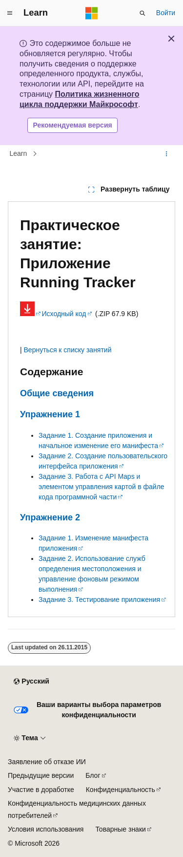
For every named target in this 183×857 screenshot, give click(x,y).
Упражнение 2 (50, 517)
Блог (92, 775)
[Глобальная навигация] (10, 13)
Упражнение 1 (50, 414)
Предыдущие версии (41, 775)
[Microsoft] (91, 13)
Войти (165, 13)
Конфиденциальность (120, 789)
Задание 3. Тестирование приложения (99, 599)
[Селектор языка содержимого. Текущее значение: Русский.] (31, 681)
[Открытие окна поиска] (142, 13)
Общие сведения (57, 393)
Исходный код (64, 314)
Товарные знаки (120, 829)
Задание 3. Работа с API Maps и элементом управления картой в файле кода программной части (101, 486)
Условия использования (45, 829)
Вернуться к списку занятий (68, 350)
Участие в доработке (41, 789)
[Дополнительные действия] (166, 154)
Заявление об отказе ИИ (47, 762)
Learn (18, 153)
